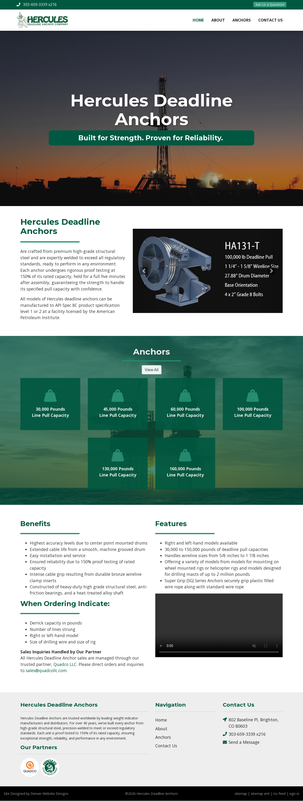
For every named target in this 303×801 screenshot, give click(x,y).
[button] (144, 271)
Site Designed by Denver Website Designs (36, 794)
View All (151, 370)
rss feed (279, 794)
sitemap (241, 794)
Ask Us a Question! (269, 4)
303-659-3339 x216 (244, 734)
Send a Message (241, 742)
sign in (294, 794)
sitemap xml (260, 794)
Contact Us (270, 20)
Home (198, 20)
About (218, 20)
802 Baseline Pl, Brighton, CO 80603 (251, 723)
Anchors (241, 20)
